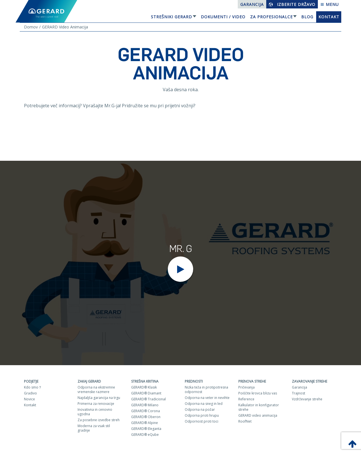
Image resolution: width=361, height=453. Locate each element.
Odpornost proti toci (201, 421)
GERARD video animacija (257, 415)
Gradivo (30, 393)
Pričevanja (246, 387)
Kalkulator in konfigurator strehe (258, 407)
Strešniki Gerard (171, 16)
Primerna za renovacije (96, 403)
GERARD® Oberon (145, 416)
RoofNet (245, 421)
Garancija (252, 4)
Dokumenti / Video (223, 16)
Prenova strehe (252, 381)
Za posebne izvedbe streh (99, 420)
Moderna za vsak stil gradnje (94, 428)
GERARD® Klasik (144, 387)
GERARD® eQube (145, 434)
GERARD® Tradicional (148, 399)
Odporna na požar (200, 409)
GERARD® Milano (145, 405)
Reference (246, 399)
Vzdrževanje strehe (307, 399)
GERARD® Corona (145, 411)
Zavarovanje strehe (309, 381)
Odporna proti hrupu (202, 415)
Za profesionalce (271, 16)
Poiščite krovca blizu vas (257, 393)
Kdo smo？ (33, 387)
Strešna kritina (145, 381)
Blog (307, 16)
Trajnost (298, 393)
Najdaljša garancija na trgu (99, 397)
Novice (29, 399)
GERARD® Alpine (144, 422)
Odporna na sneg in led (204, 403)
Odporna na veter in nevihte (207, 397)
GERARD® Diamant (146, 393)
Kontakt (328, 16)
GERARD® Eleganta (146, 428)
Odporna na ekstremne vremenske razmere (96, 389)
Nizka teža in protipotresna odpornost (206, 389)
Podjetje (31, 381)
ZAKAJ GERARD (89, 381)
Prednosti (194, 381)
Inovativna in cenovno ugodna (95, 411)
